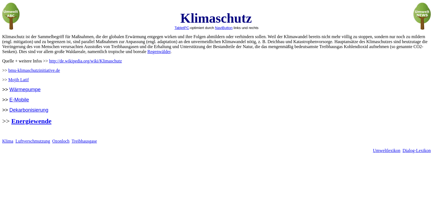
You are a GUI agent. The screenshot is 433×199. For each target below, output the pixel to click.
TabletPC (182, 28)
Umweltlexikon (386, 150)
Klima (7, 141)
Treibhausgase (84, 141)
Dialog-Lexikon (417, 150)
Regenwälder (159, 51)
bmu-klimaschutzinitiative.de (34, 70)
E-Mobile (19, 100)
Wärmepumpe (25, 89)
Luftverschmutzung (32, 141)
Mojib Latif (18, 79)
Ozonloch (60, 141)
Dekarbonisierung (28, 110)
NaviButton (224, 28)
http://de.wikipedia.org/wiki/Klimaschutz (85, 61)
